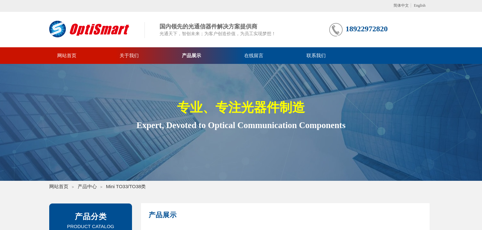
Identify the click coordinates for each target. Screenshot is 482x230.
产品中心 (87, 186)
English (420, 5)
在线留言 (253, 55)
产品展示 (191, 55)
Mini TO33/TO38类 (126, 186)
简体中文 (401, 5)
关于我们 (129, 55)
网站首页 (66, 55)
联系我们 (316, 55)
